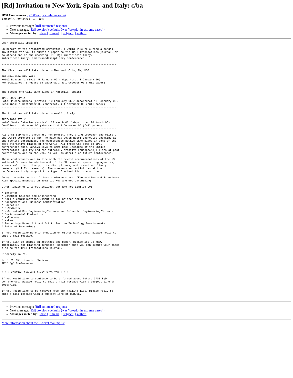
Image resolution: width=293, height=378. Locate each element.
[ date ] (43, 33)
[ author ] (81, 33)
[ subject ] (67, 33)
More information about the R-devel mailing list (33, 374)
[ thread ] (55, 33)
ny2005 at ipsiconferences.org (46, 15)
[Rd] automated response (51, 26)
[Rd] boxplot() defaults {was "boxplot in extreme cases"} (67, 29)
